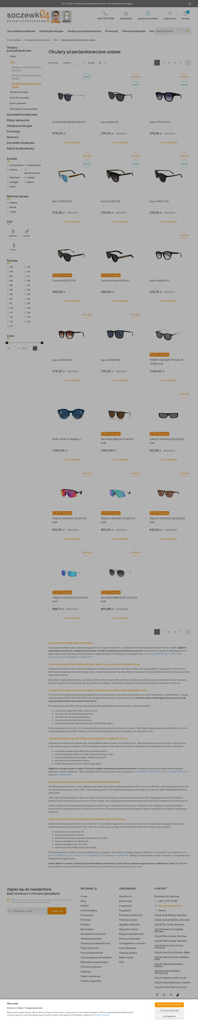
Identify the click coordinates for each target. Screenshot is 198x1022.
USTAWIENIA (169, 1016)
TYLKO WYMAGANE (169, 1010)
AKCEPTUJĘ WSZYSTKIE (169, 1005)
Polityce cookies (102, 1015)
